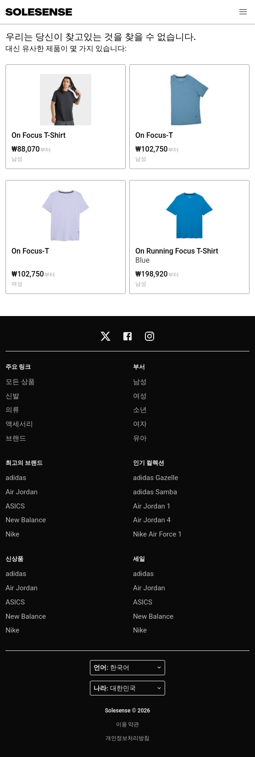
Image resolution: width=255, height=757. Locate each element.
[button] (243, 12)
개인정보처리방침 (127, 738)
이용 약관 (127, 724)
